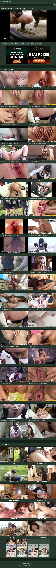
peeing (40, 43)
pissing (17, 43)
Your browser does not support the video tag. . (28, 26)
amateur (5, 43)
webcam (33, 43)
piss (28, 43)
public (11, 43)
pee (23, 43)
